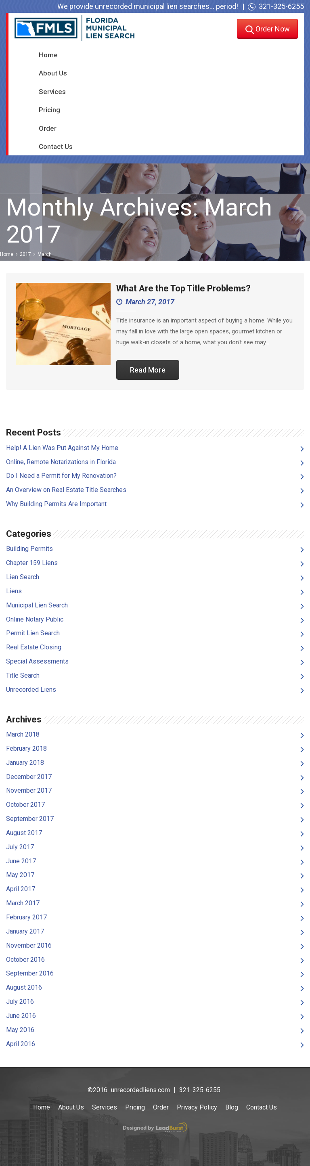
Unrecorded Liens (31, 689)
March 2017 (23, 903)
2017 (25, 254)
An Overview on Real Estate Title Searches (66, 490)
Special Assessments (37, 661)
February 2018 (26, 748)
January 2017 (25, 931)
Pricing (49, 110)
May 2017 (20, 875)
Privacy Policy (197, 1107)
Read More (147, 370)
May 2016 (20, 1030)
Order (48, 128)
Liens (14, 591)
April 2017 (20, 889)
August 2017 (24, 833)
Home (48, 55)
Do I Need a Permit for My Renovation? (61, 475)
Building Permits (29, 549)
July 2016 (20, 1001)
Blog (231, 1107)
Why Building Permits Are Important (56, 504)
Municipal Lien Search (37, 605)
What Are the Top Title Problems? (183, 288)
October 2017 (25, 804)
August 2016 (24, 987)
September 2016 (30, 973)
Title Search (23, 675)
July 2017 (20, 847)
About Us (53, 73)
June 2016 (21, 1015)
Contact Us (56, 146)
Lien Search (22, 577)
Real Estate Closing (33, 647)
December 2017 (29, 777)
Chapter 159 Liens (32, 563)
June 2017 (21, 861)
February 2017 (26, 917)
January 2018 (25, 762)
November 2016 (29, 945)
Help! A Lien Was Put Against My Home (62, 448)
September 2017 (30, 819)
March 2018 (23, 734)
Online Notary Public (34, 619)
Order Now (267, 30)
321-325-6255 (281, 6)
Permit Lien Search (33, 633)
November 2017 (29, 790)
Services (52, 92)
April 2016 (20, 1044)
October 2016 (25, 959)
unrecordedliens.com (140, 1090)
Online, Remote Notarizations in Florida (61, 462)
